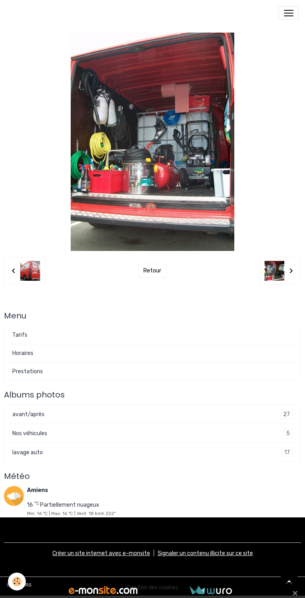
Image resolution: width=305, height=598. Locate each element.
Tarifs (19, 335)
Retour (152, 270)
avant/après (152, 414)
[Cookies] (17, 581)
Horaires (22, 353)
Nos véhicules (152, 433)
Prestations (27, 371)
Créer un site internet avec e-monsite (101, 553)
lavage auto (152, 452)
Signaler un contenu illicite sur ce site (205, 553)
